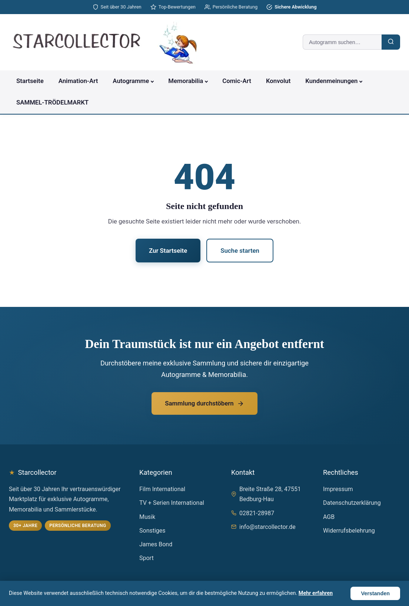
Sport (146, 558)
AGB (329, 516)
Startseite (30, 81)
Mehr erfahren (316, 593)
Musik (147, 516)
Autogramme (131, 81)
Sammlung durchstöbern (204, 403)
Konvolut (278, 81)
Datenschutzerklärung (352, 502)
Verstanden (375, 593)
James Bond (155, 544)
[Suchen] (391, 42)
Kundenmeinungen (331, 81)
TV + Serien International (171, 502)
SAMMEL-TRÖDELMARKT (52, 102)
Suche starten (239, 250)
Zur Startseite (168, 250)
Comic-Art (236, 81)
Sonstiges (152, 530)
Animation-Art (78, 81)
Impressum (338, 489)
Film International (162, 489)
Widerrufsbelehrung (349, 530)
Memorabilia (185, 81)
